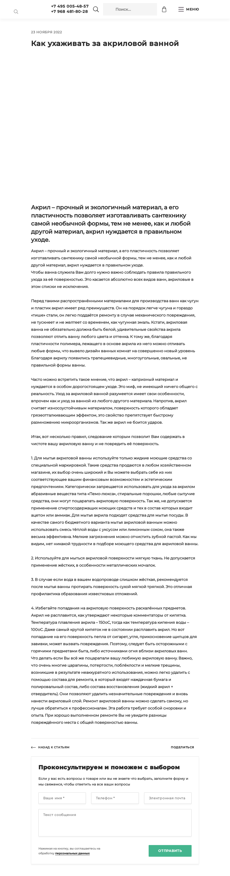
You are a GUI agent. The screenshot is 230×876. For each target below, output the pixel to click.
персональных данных (72, 853)
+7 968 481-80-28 (69, 11)
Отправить (170, 851)
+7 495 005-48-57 (70, 6)
